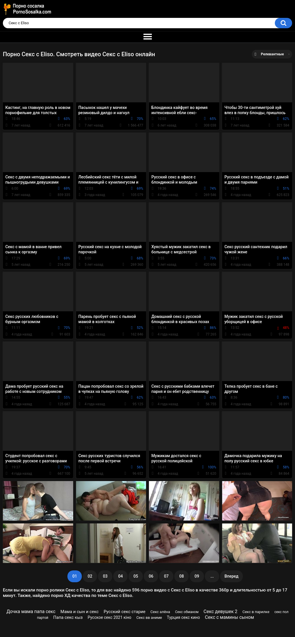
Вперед (231, 576)
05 (135, 576)
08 (181, 576)
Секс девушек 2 (220, 611)
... (212, 576)
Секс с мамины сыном (229, 617)
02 (90, 576)
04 (120, 576)
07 (166, 576)
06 (151, 576)
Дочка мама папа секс (31, 611)
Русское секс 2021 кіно (109, 617)
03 (105, 576)
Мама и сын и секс (79, 611)
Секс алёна (160, 612)
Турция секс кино (183, 617)
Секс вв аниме (149, 617)
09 (196, 576)
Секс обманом (186, 612)
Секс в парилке (255, 612)
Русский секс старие (124, 611)
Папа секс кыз (68, 617)
